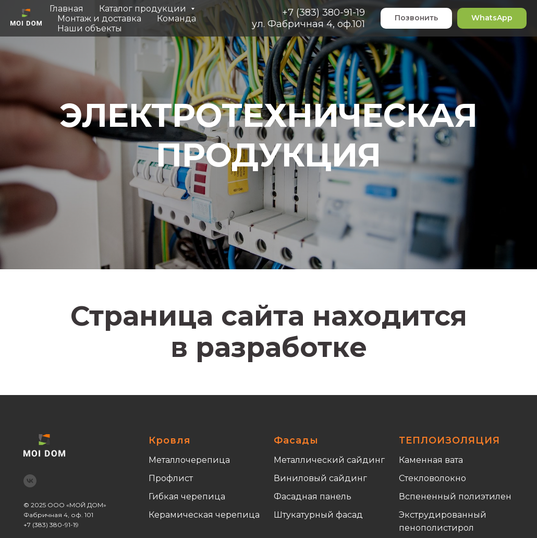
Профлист (171, 478)
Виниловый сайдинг (320, 478)
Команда (176, 18)
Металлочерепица (189, 460)
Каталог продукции (143, 9)
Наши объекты (89, 28)
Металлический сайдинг (329, 460)
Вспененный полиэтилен (455, 496)
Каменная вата (431, 460)
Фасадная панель (312, 496)
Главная (66, 9)
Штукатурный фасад (318, 515)
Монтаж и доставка (99, 18)
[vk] (29, 480)
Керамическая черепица (204, 515)
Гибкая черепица (187, 496)
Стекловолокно (432, 478)
